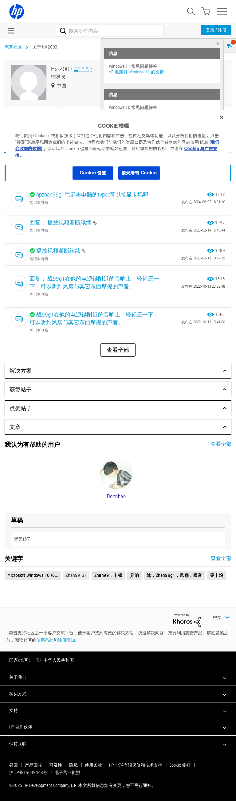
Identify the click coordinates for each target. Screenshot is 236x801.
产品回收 (33, 765)
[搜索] (110, 31)
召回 (13, 765)
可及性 (55, 765)
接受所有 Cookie (139, 173)
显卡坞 (216, 575)
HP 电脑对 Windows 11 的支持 (136, 72)
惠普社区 (13, 47)
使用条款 (44, 640)
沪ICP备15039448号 (28, 772)
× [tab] (217, 43)
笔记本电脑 (39, 202)
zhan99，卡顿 (108, 575)
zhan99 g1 (75, 575)
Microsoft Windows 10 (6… (32, 575)
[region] (118, 149)
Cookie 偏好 (180, 765)
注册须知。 (68, 640)
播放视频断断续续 (59, 250)
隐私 (73, 765)
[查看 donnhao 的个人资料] (116, 496)
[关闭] (221, 117)
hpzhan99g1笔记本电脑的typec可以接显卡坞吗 (92, 194)
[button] (118, 677)
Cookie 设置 (93, 173)
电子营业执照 (67, 772)
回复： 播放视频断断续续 (61, 222)
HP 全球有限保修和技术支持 (135, 765)
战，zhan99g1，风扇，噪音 (174, 575)
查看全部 (118, 350)
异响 (134, 575)
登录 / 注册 (216, 30)
